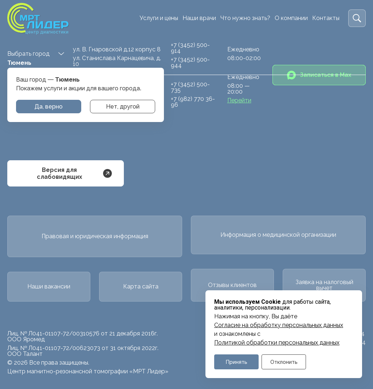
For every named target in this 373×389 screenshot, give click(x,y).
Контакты (325, 18)
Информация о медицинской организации (278, 234)
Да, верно (49, 106)
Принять (236, 362)
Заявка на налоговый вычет (324, 285)
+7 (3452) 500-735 (190, 87)
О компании (291, 18)
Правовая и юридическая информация (95, 236)
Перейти (239, 100)
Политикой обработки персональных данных (276, 343)
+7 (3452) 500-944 (190, 62)
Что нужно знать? (245, 18)
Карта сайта (140, 286)
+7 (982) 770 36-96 (193, 101)
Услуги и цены (159, 18)
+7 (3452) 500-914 (190, 48)
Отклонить (284, 362)
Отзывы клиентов (232, 285)
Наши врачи (199, 18)
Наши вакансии (48, 286)
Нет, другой (123, 106)
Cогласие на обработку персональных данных (278, 325)
